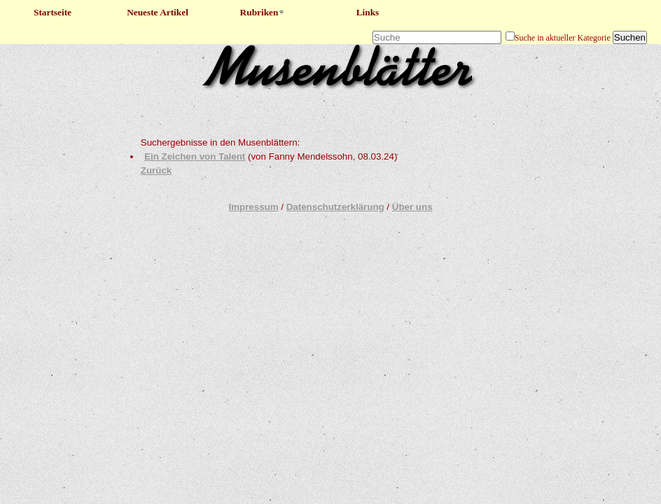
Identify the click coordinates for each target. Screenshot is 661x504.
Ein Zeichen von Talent (194, 156)
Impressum (253, 207)
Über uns (412, 207)
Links (368, 12)
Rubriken (263, 12)
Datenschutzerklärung (335, 207)
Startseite (52, 12)
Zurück (156, 170)
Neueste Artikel (157, 12)
